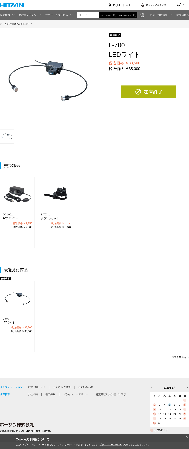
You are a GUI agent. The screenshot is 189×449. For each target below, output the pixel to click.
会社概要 (33, 401)
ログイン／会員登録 (156, 5)
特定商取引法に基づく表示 (111, 401)
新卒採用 (50, 401)
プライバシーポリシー (75, 401)
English (116, 5)
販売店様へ (182, 15)
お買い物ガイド (36, 394)
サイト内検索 (108, 15)
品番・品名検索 (127, 15)
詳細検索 (142, 15)
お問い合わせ (85, 394)
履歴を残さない (180, 364)
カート (185, 5)
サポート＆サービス (56, 15)
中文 (128, 5)
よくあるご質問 (62, 394)
